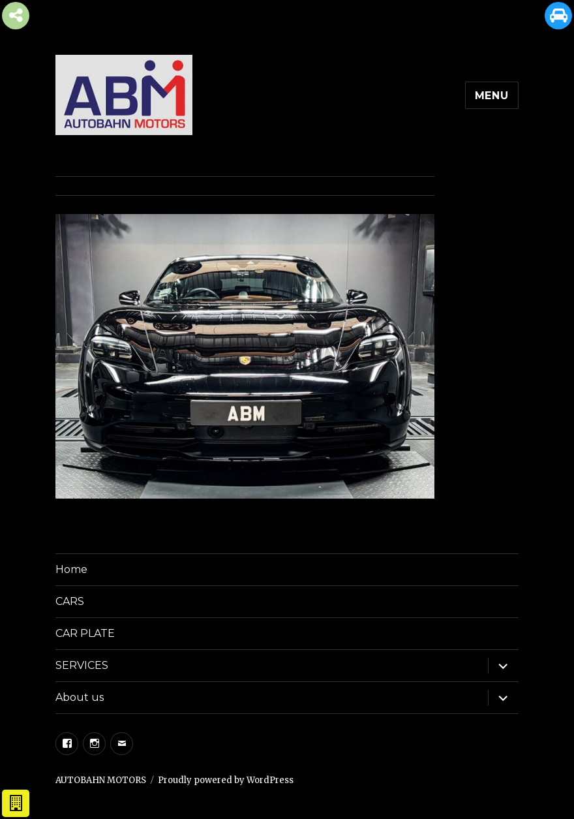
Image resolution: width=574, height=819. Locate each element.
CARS (69, 601)
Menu (492, 95)
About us (79, 697)
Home (71, 569)
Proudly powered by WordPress (226, 780)
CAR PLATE (85, 633)
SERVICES (81, 665)
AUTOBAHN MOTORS (100, 780)
